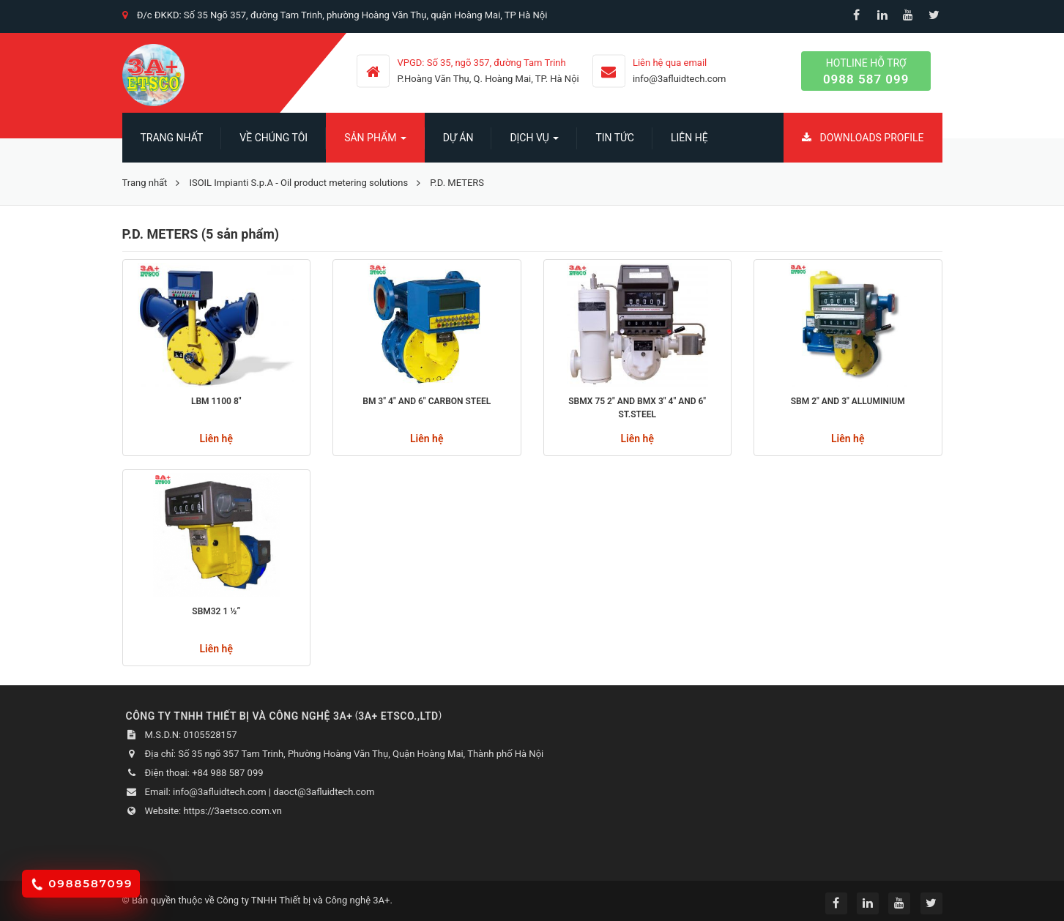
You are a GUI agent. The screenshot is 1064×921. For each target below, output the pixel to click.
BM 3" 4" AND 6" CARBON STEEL (426, 401)
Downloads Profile (863, 137)
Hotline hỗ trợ (866, 72)
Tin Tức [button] (614, 137)
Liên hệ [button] (689, 137)
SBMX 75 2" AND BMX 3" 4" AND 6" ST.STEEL (637, 408)
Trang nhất (172, 137)
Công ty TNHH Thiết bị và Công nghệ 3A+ (303, 900)
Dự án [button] (458, 137)
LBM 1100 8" (216, 401)
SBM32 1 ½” (216, 611)
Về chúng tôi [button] (273, 137)
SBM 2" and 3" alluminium (848, 401)
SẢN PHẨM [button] (375, 142)
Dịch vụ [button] (534, 142)
